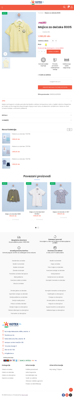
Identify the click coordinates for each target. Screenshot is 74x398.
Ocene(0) (5, 120)
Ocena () (46, 32)
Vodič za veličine (45, 75)
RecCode (25, 395)
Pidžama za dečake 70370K (21, 134)
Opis (3, 101)
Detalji (4, 115)
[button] (68, 129)
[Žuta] (46, 44)
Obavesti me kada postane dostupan (55, 87)
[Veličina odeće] (54, 41)
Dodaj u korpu (54, 51)
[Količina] (42, 52)
